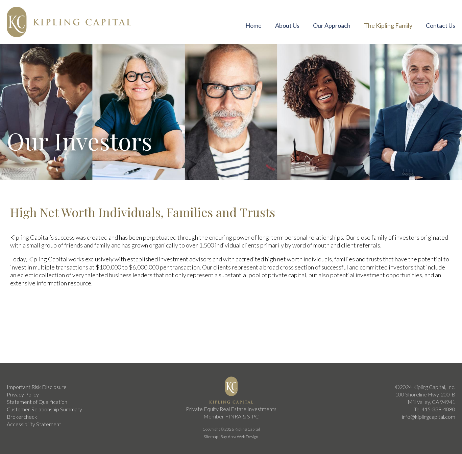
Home (253, 25)
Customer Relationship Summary (44, 409)
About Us (287, 25)
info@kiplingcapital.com (428, 416)
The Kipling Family (388, 25)
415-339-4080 (438, 409)
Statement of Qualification (37, 401)
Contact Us (440, 25)
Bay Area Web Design (239, 436)
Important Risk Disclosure (37, 387)
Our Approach (331, 25)
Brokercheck (22, 416)
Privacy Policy (23, 394)
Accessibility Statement (34, 424)
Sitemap (211, 436)
